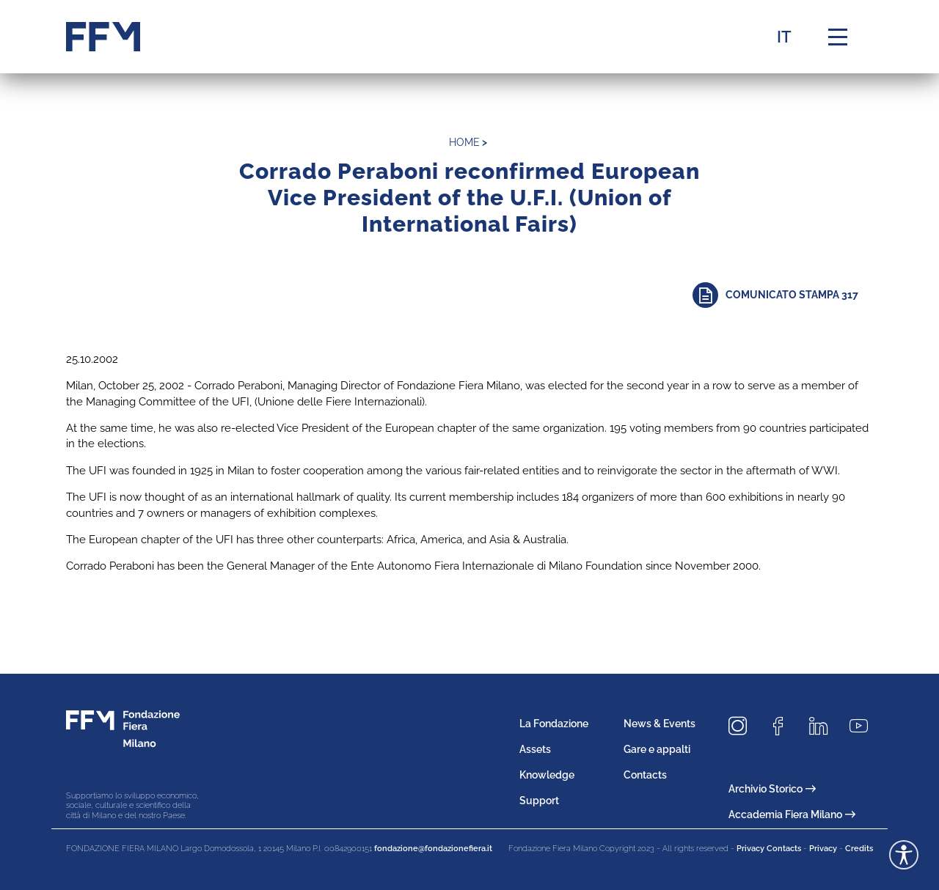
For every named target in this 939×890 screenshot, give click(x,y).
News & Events (659, 723)
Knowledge (546, 775)
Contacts (645, 775)
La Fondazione (553, 723)
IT (784, 36)
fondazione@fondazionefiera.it (433, 848)
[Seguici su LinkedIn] (823, 727)
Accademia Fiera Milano (791, 814)
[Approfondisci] (783, 295)
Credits (859, 848)
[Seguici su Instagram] (743, 727)
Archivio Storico (772, 789)
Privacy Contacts (769, 848)
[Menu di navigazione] (837, 37)
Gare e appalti (657, 749)
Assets (535, 749)
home (464, 142)
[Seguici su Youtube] (864, 727)
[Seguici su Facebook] (783, 727)
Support (539, 800)
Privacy (823, 848)
